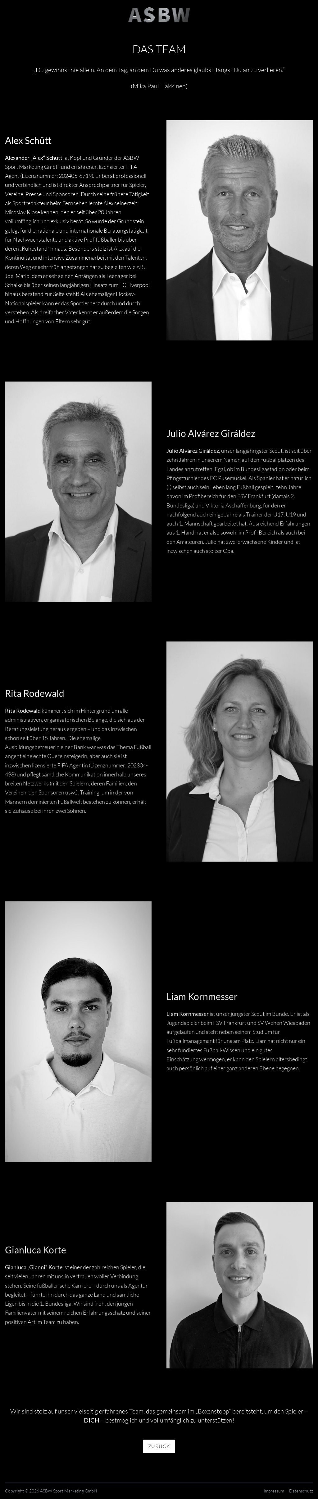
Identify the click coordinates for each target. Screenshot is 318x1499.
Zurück (159, 1446)
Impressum (274, 1490)
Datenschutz (301, 1490)
